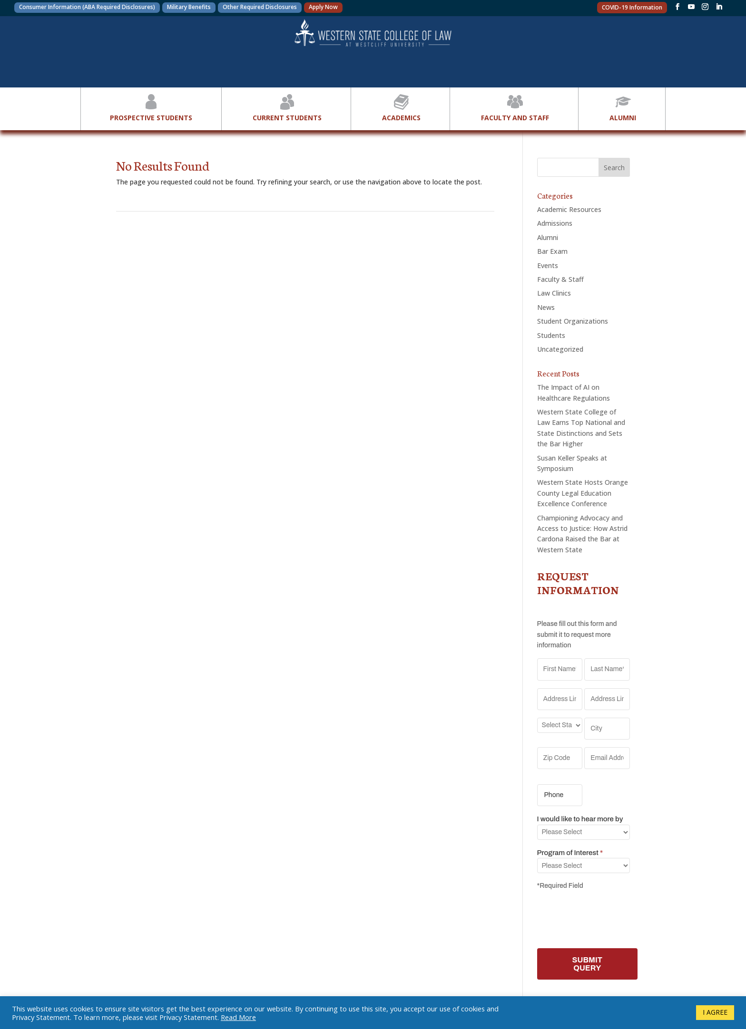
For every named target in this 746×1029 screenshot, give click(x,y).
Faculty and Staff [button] (515, 106)
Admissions (554, 223)
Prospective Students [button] (151, 106)
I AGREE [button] (715, 1012)
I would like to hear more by (580, 819)
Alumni (547, 237)
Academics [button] (401, 106)
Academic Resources (569, 209)
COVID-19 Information (632, 7)
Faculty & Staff (560, 279)
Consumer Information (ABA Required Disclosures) (87, 7)
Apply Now (323, 7)
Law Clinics (554, 293)
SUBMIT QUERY (587, 964)
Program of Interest (570, 852)
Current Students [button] (287, 106)
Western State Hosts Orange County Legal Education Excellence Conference (582, 493)
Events (547, 265)
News (546, 307)
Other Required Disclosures (260, 7)
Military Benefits (189, 7)
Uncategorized (560, 349)
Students (551, 335)
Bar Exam (552, 251)
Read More (238, 1017)
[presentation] (609, 917)
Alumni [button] (622, 106)
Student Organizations (572, 321)
